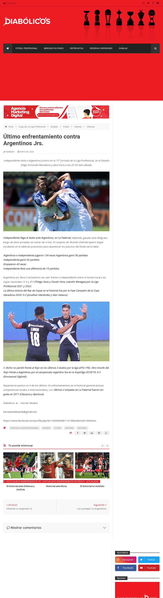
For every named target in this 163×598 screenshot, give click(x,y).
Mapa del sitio (67, 564)
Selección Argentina (129, 392)
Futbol (66, 126)
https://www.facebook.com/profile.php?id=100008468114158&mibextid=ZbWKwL (49, 420)
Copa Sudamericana (127, 413)
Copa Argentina (124, 407)
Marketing (124, 354)
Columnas (124, 295)
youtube (151, 124)
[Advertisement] (81, 78)
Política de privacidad (70, 570)
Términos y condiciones (72, 577)
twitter (151, 116)
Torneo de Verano (126, 441)
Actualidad (92, 481)
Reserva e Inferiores (101, 48)
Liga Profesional (125, 430)
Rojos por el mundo (129, 386)
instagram (128, 116)
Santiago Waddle (45, 593)
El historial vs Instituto (92, 486)
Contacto (9, 3)
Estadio (54, 126)
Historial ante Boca (56, 486)
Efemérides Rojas (128, 317)
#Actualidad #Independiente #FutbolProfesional (34, 481)
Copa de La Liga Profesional (32, 126)
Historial (90, 126)
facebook (129, 124)
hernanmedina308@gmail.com (20, 411)
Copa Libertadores (145, 407)
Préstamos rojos (127, 370)
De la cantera (125, 301)
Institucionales (126, 349)
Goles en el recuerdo (129, 344)
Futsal (122, 333)
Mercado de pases (53, 48)
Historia (78, 126)
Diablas (123, 48)
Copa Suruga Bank (126, 419)
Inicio (11, 126)
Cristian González (25, 593)
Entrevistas (76, 48)
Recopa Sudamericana (128, 436)
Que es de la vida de (129, 375)
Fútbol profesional (26, 48)
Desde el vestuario (128, 306)
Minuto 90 (124, 365)
